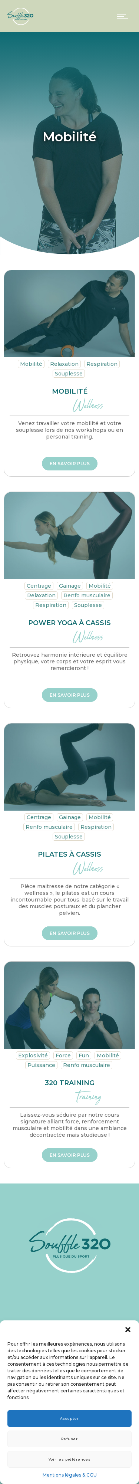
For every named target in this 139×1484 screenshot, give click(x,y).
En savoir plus (70, 463)
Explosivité (33, 1055)
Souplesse (69, 373)
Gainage (70, 585)
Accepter (69, 1418)
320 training (70, 1083)
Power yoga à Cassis (69, 623)
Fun (84, 1055)
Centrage (39, 585)
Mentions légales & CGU (70, 1475)
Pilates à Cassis (69, 854)
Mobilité (31, 364)
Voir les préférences (70, 1459)
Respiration (102, 364)
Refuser (69, 1439)
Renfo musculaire (86, 595)
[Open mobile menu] (124, 16)
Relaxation (64, 364)
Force (63, 1055)
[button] (128, 1329)
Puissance (41, 1065)
